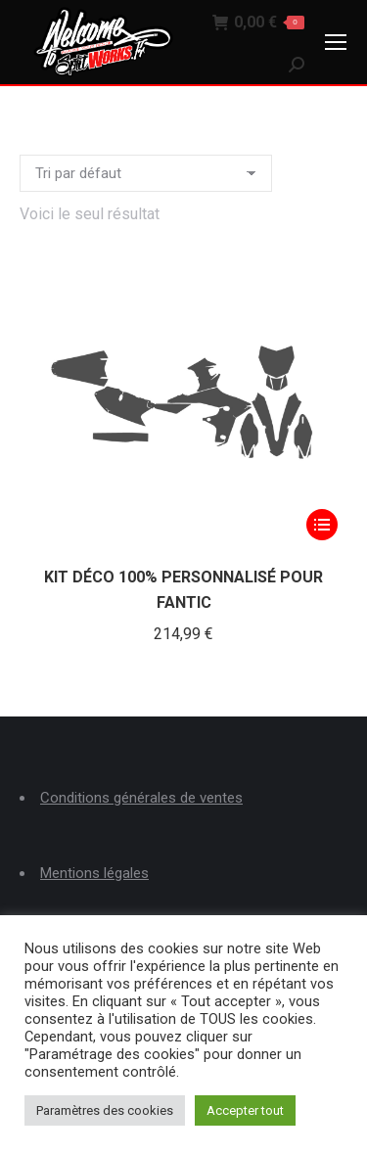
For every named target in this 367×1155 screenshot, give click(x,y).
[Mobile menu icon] (335, 42)
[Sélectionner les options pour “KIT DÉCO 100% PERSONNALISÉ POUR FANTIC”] (322, 524)
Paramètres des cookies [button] (104, 1110)
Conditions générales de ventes (141, 798)
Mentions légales (94, 873)
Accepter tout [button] (245, 1110)
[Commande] (146, 173)
